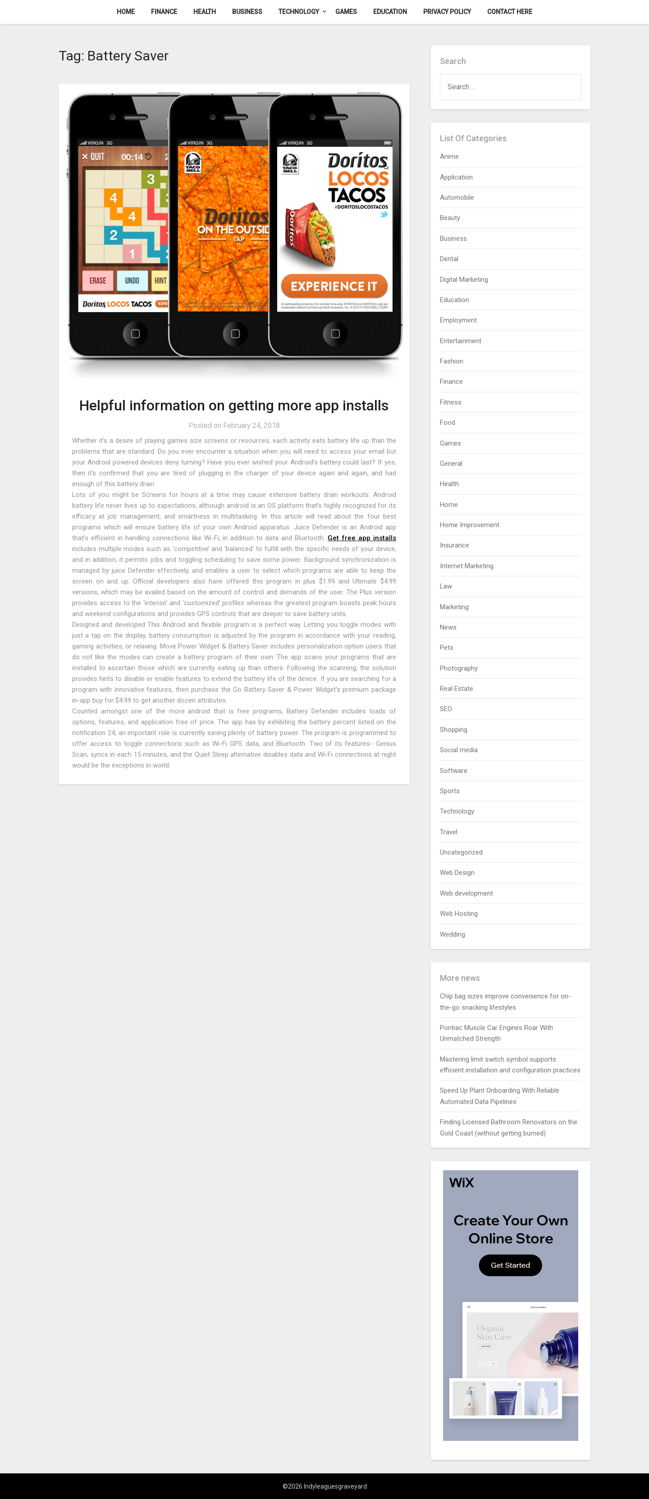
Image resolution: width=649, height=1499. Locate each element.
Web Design (457, 873)
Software (453, 771)
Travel (448, 832)
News (448, 627)
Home (126, 11)
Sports (450, 791)
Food (447, 422)
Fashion (451, 361)
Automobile (457, 197)
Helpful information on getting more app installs (233, 405)
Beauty (450, 218)
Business (247, 11)
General (451, 464)
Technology (299, 11)
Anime (449, 156)
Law (446, 586)
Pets (446, 648)
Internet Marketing (467, 566)
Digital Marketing (464, 280)
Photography (459, 668)
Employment (458, 320)
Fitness (451, 402)
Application (456, 177)
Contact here (509, 11)
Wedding (452, 934)
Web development (466, 893)
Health (204, 11)
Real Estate (456, 689)
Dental (449, 259)
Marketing (454, 607)
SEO (446, 709)
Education (390, 11)
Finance (164, 11)
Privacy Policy (447, 11)
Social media (459, 750)
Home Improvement (469, 525)
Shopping (453, 730)
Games (346, 11)
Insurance (454, 545)
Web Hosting (459, 914)
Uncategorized (461, 852)
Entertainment (460, 341)
